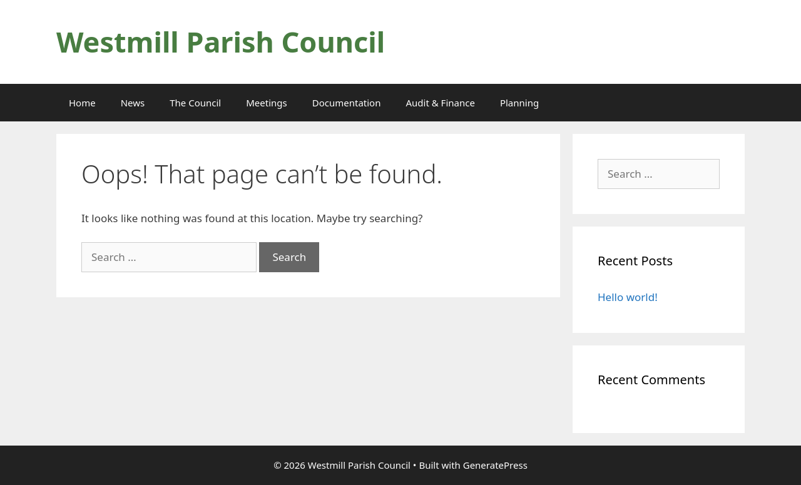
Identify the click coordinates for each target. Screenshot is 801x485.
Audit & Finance (440, 102)
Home (82, 102)
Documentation (346, 102)
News (133, 102)
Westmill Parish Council (220, 42)
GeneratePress (495, 465)
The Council (195, 102)
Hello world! (628, 297)
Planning (519, 102)
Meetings (266, 102)
